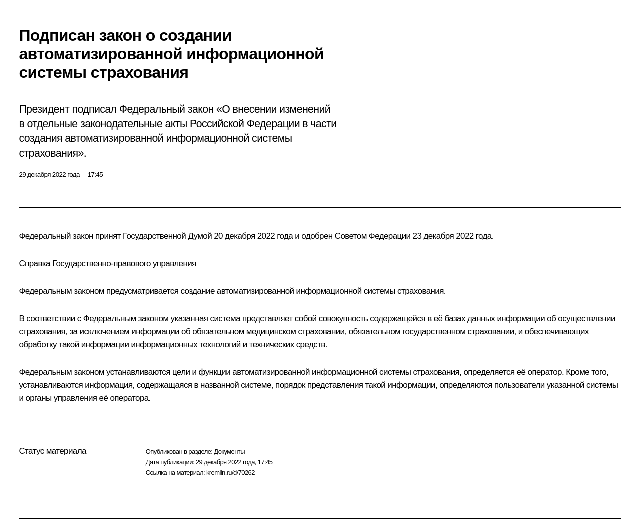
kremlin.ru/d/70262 (230, 472)
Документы (229, 452)
